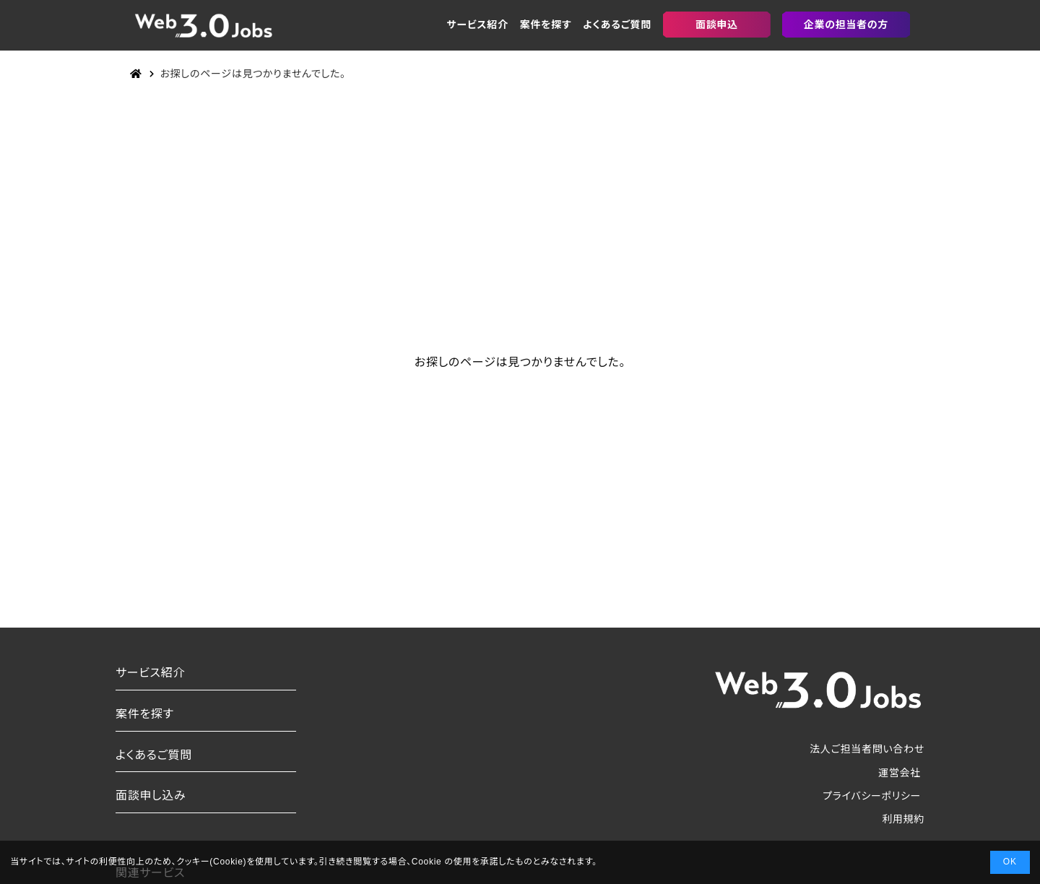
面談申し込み (151, 795)
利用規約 (903, 819)
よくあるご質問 (617, 24)
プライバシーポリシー (872, 796)
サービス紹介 (477, 24)
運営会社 (899, 773)
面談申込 (717, 24)
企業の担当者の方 (846, 24)
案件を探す (546, 24)
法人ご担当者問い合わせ (867, 749)
